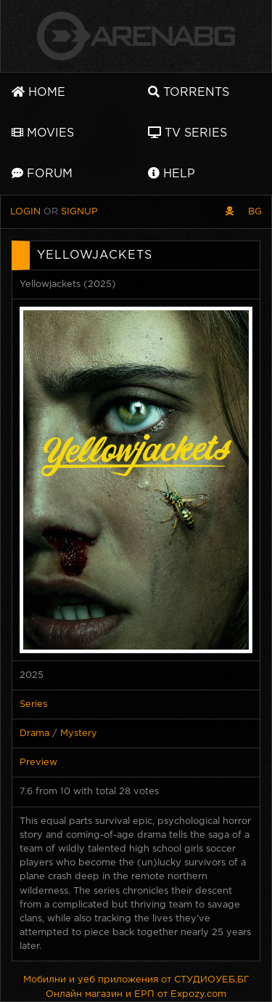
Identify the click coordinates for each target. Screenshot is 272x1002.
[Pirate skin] (230, 212)
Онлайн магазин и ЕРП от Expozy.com (136, 994)
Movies (43, 132)
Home (38, 92)
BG (255, 212)
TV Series (187, 132)
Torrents (188, 92)
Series (33, 704)
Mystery (78, 734)
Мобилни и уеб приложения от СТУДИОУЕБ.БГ (136, 980)
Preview (38, 763)
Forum (42, 173)
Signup (79, 212)
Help (171, 173)
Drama (34, 734)
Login (25, 212)
